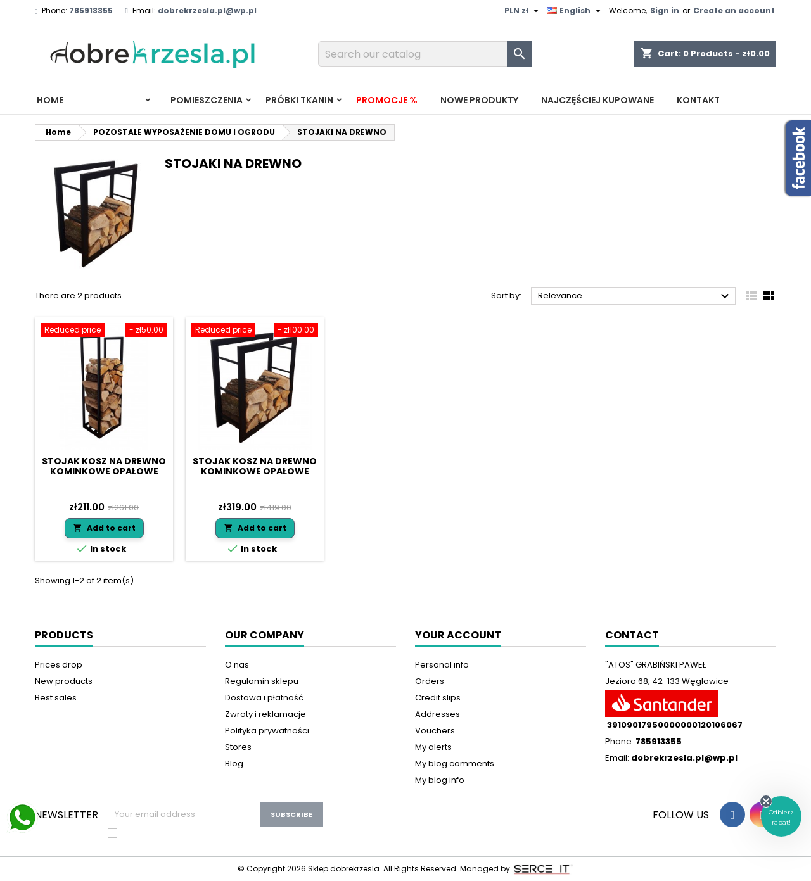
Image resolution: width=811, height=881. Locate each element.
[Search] (425, 54)
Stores (238, 747)
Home (50, 100)
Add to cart (104, 528)
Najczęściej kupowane (597, 100)
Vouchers (435, 731)
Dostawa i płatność (264, 698)
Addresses (437, 714)
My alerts (433, 747)
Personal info (442, 665)
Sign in (664, 10)
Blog (234, 763)
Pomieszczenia (206, 100)
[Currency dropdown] (523, 11)
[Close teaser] (766, 801)
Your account (458, 635)
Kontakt (698, 100)
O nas (237, 665)
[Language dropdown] (575, 11)
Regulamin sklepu (261, 681)
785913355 (91, 10)
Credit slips (438, 698)
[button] (781, 816)
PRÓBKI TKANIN (299, 100)
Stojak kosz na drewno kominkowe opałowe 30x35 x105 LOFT (104, 471)
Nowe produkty (479, 100)
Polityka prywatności (267, 731)
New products (64, 681)
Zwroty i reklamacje (265, 714)
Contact (632, 635)
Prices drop (58, 665)
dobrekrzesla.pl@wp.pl (207, 10)
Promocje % (387, 100)
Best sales (56, 698)
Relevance (635, 296)
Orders (429, 681)
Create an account (734, 10)
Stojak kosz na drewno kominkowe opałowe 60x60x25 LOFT (255, 471)
